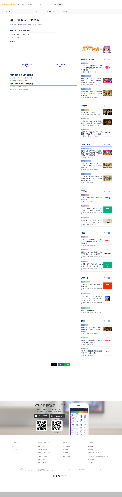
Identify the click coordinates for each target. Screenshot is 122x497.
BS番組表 (65, 449)
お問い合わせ (92, 459)
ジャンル (52, 11)
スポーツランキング (43, 462)
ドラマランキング (42, 449)
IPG (15, 41)
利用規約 (90, 449)
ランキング (24, 11)
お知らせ (90, 462)
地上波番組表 (66, 446)
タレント (36, 11)
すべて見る (108, 59)
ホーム (7, 11)
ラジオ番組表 (66, 456)
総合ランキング (42, 446)
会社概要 (90, 446)
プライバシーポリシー (94, 453)
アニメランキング (42, 456)
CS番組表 (65, 453)
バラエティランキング (44, 453)
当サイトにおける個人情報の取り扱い (98, 456)
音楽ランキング (42, 459)
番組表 (67, 11)
